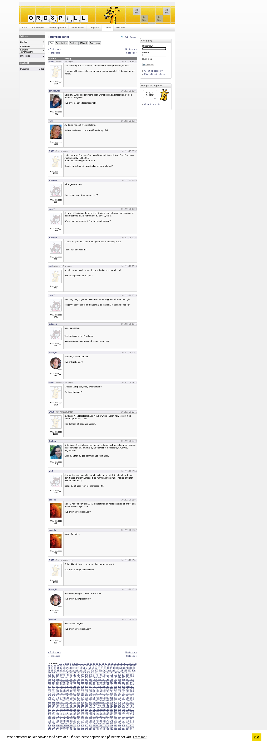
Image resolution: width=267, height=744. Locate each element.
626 (78, 728)
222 (57, 684)
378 (94, 700)
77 (96, 668)
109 (113, 670)
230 (90, 684)
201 (57, 682)
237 (119, 684)
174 (119, 677)
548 (103, 719)
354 (82, 698)
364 (123, 698)
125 (90, 672)
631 (99, 728)
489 (119, 712)
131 (115, 672)
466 (111, 709)
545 (90, 719)
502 (86, 714)
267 (70, 689)
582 (70, 723)
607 (86, 725)
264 (57, 689)
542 (78, 719)
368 (53, 700)
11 (79, 663)
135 (132, 672)
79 (102, 668)
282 (132, 689)
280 (123, 689)
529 (111, 716)
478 (74, 712)
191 (103, 679)
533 (128, 716)
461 (90, 709)
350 (66, 698)
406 (123, 702)
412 (62, 705)
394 (74, 702)
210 (94, 682)
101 (80, 670)
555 (132, 719)
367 (49, 700)
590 (103, 723)
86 (122, 668)
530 (115, 716)
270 (82, 689)
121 (74, 672)
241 (49, 686)
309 (70, 693)
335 (90, 695)
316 (99, 693)
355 (86, 698)
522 (82, 716)
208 (86, 682)
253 (99, 686)
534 (132, 716)
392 (66, 702)
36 (63, 666)
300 (119, 691)
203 (66, 682)
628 (86, 728)
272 (90, 689)
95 (61, 670)
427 (123, 705)
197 (128, 679)
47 (96, 666)
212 (103, 682)
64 (58, 668)
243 (57, 686)
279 (119, 689)
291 (82, 691)
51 (108, 666)
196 (123, 679)
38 (69, 666)
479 (78, 712)
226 (74, 684)
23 (115, 663)
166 (86, 677)
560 (66, 721)
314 (90, 693)
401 (103, 702)
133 (123, 672)
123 (82, 672)
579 (57, 723)
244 (62, 686)
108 (109, 670)
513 (132, 714)
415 (74, 705)
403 (111, 702)
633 (107, 728)
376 (86, 700)
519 (70, 716)
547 (99, 719)
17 (97, 663)
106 (100, 670)
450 (132, 707)
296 (103, 691)
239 (128, 684)
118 (62, 672)
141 (70, 675)
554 (128, 719)
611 (103, 725)
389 (53, 702)
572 (115, 721)
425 (115, 705)
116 (53, 672)
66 (63, 668)
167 (90, 677)
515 (53, 716)
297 (107, 691)
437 (78, 707)
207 (82, 682)
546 (94, 719)
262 (49, 689)
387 (132, 700)
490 (123, 712)
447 (119, 707)
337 (99, 695)
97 (66, 670)
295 (99, 691)
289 (74, 691)
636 (119, 728)
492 (132, 712)
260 (128, 686)
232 (99, 684)
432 (57, 707)
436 (74, 707)
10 (76, 663)
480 (82, 712)
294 (94, 691)
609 (94, 725)
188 (90, 679)
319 (111, 693)
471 (132, 709)
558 (57, 721)
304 (49, 693)
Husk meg (147, 59)
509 (115, 714)
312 (82, 693)
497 (66, 714)
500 (78, 714)
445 (111, 707)
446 (115, 707)
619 (49, 728)
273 (94, 689)
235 (111, 684)
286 (62, 691)
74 (87, 668)
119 (66, 672)
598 (49, 725)
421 (99, 705)
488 (115, 712)
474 (57, 712)
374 (78, 700)
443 (103, 707)
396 (82, 702)
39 (72, 666)
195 (119, 679)
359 (103, 698)
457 (74, 709)
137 (53, 675)
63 (55, 668)
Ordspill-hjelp (61, 43)
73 (84, 668)
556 (49, 721)
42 (81, 666)
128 (103, 672)
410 (53, 705)
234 (107, 684)
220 (49, 684)
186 (82, 679)
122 (78, 672)
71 (78, 668)
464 (103, 709)
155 (128, 675)
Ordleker (73, 43)
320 (115, 693)
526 (99, 716)
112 (125, 670)
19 (103, 663)
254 (103, 686)
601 (62, 725)
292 (86, 691)
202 (62, 682)
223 (62, 684)
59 (131, 666)
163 (74, 677)
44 (87, 666)
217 (123, 682)
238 (123, 684)
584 (78, 723)
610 (99, 725)
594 (119, 723)
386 (128, 700)
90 (134, 668)
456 (70, 709)
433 (62, 707)
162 (70, 677)
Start (24, 27)
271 (86, 689)
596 (128, 723)
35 (61, 666)
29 (132, 663)
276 (107, 689)
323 (128, 693)
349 (62, 698)
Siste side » (131, 53)
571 (111, 721)
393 (70, 702)
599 (53, 725)
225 (70, 684)
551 (115, 719)
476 (66, 712)
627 (82, 728)
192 (107, 679)
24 (117, 663)
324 (132, 693)
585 (82, 723)
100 (76, 670)
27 (126, 663)
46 (93, 666)
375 (82, 700)
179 (53, 679)
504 (94, 714)
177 (132, 677)
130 (111, 672)
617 (128, 725)
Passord (146, 52)
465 (107, 709)
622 (62, 728)
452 (53, 709)
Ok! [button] (256, 737)
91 (49, 670)
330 (70, 695)
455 (66, 709)
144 (82, 675)
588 (94, 723)
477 (70, 712)
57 (125, 666)
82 (111, 668)
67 (66, 668)
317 (103, 693)
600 (57, 725)
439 (86, 707)
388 (49, 702)
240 (132, 684)
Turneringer (95, 43)
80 (105, 668)
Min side (120, 27)
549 (107, 719)
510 (119, 714)
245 (66, 686)
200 (53, 682)
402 (107, 702)
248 (78, 686)
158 (53, 677)
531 (119, 716)
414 (70, 705)
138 (57, 675)
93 (55, 670)
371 (66, 700)
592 (111, 723)
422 (103, 705)
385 (123, 700)
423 (107, 705)
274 (99, 689)
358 (99, 698)
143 (78, 675)
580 (62, 723)
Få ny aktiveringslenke (154, 74)
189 (94, 679)
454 (62, 709)
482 (90, 712)
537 (57, 719)
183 (70, 679)
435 (70, 707)
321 (119, 693)
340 (111, 695)
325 (49, 695)
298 (111, 691)
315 (94, 693)
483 (94, 712)
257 (115, 686)
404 (115, 702)
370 (62, 700)
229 (86, 684)
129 (107, 672)
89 (131, 668)
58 (128, 666)
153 (119, 675)
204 (70, 682)
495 (57, 714)
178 (49, 679)
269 (78, 689)
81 (108, 668)
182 (66, 679)
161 (66, 677)
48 (99, 666)
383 (115, 700)
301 (123, 691)
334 (86, 695)
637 (123, 728)
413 (66, 705)
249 (82, 686)
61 (49, 668)
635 (115, 728)
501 (82, 714)
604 (74, 725)
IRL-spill (83, 43)
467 (115, 709)
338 (103, 695)
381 (107, 700)
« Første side (54, 53)
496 (62, 714)
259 (123, 686)
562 (74, 721)
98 (69, 670)
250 (86, 686)
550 (111, 719)
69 (72, 668)
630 (94, 728)
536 (53, 719)
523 (86, 716)
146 (90, 675)
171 (107, 677)
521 (78, 716)
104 (92, 670)
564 (82, 721)
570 (107, 721)
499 (74, 714)
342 (119, 695)
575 (128, 721)
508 (111, 714)
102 (84, 670)
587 (90, 723)
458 (78, 709)
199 (49, 682)
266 (66, 689)
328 (62, 695)
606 (82, 725)
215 (115, 682)
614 (115, 725)
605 (78, 725)
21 (109, 663)
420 (94, 705)
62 (52, 668)
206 (78, 682)
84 (117, 668)
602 (66, 725)
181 (62, 679)
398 (90, 702)
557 (53, 721)
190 (99, 679)
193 (111, 679)
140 (66, 675)
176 (128, 677)
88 (128, 668)
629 (90, 728)
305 (53, 693)
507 (107, 714)
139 (62, 675)
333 (82, 695)
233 (103, 684)
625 (74, 728)
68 (69, 668)
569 (103, 721)
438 (82, 707)
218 (128, 682)
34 (58, 666)
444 (107, 707)
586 (86, 723)
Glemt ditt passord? (153, 71)
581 (66, 723)
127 (99, 672)
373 (74, 700)
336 (94, 695)
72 (81, 668)
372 (70, 700)
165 (82, 677)
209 (90, 682)
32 (52, 666)
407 (128, 702)
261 (132, 686)
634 (111, 728)
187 (86, 679)
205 (74, 682)
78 (99, 668)
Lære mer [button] (139, 737)
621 (57, 728)
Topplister (94, 27)
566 (90, 721)
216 (119, 682)
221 (53, 684)
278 (115, 689)
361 (111, 698)
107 (104, 670)
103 (88, 670)
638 (128, 728)
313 (86, 693)
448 (123, 707)
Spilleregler (38, 27)
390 (57, 702)
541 (74, 719)
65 (61, 668)
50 (105, 666)
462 (94, 709)
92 (52, 670)
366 (132, 698)
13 (85, 663)
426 (119, 705)
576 (132, 721)
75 (90, 668)
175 (123, 677)
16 (94, 663)
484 (99, 712)
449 (128, 707)
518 (66, 716)
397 (86, 702)
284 (53, 691)
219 (132, 682)
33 (55, 666)
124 (86, 672)
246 (70, 686)
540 (70, 719)
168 (94, 677)
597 (132, 723)
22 (112, 663)
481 (86, 712)
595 (123, 723)
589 (99, 723)
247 (74, 686)
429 (132, 705)
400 (99, 702)
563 (78, 721)
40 (75, 666)
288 (70, 691)
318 (107, 693)
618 (132, 725)
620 (53, 728)
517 (62, 716)
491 (128, 712)
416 (78, 705)
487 (111, 712)
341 (115, 695)
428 (128, 705)
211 (99, 682)
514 (49, 716)
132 (119, 672)
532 (123, 716)
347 (53, 698)
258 (119, 686)
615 (119, 725)
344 (128, 695)
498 (70, 714)
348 (57, 698)
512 (128, 714)
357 (94, 698)
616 (123, 725)
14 (88, 663)
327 (57, 695)
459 (82, 709)
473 (53, 712)
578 (53, 723)
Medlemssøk (78, 27)
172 (111, 677)
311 (78, 693)
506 (103, 714)
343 (123, 695)
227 (78, 684)
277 (111, 689)
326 (53, 695)
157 (49, 677)
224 (66, 684)
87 (125, 668)
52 (111, 666)
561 (70, 721)
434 (66, 707)
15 (91, 663)
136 (49, 675)
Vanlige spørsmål (57, 27)
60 (134, 666)
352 (74, 698)
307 (62, 693)
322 (123, 693)
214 (111, 682)
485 (103, 712)
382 (111, 700)
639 (132, 728)
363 (119, 698)
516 (57, 716)
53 (113, 666)
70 (75, 668)
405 (119, 702)
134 (128, 672)
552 (119, 719)
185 (78, 679)
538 (62, 719)
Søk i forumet (131, 37)
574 (123, 721)
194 (115, 679)
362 (115, 698)
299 (115, 691)
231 (94, 684)
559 (62, 721)
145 (86, 675)
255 (107, 686)
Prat (51, 43)
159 (57, 677)
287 (66, 691)
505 (99, 714)
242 (53, 686)
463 (99, 709)
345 (132, 695)
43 (84, 666)
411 (57, 705)
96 (63, 670)
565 (86, 721)
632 (103, 728)
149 (103, 675)
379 (99, 700)
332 (78, 695)
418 (86, 705)
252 (94, 686)
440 (90, 707)
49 (102, 666)
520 (74, 716)
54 (117, 666)
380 (103, 700)
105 (96, 670)
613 (111, 725)
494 (53, 714)
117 (57, 672)
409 (49, 705)
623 (66, 728)
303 (132, 691)
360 (107, 698)
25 (120, 663)
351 (70, 698)
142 (74, 675)
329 (66, 695)
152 (115, 675)
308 (66, 693)
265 (62, 689)
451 (49, 709)
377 (90, 700)
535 (49, 719)
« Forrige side (54, 49)
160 (62, 677)
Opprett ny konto (152, 104)
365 (128, 698)
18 (100, 663)
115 (49, 672)
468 (119, 709)
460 (86, 709)
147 (94, 675)
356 (90, 698)
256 (111, 686)
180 (57, 679)
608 (90, 725)
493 (49, 714)
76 (93, 668)
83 (113, 668)
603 (70, 725)
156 (132, 675)
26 (123, 663)
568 (99, 721)
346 (49, 698)
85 (119, 668)
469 (123, 709)
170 (103, 677)
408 (132, 702)
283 (49, 691)
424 (111, 705)
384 (119, 700)
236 (115, 684)
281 (128, 689)
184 (74, 679)
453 (57, 709)
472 (49, 712)
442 (99, 707)
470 (128, 709)
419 (90, 705)
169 (99, 677)
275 (103, 689)
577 (49, 723)
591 (107, 723)
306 (57, 693)
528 (107, 716)
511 (123, 714)
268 (74, 689)
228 (82, 684)
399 (94, 702)
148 (99, 675)
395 (78, 702)
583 (74, 723)
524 (90, 716)
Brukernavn (147, 46)
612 (107, 725)
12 (82, 663)
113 (129, 670)
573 (119, 721)
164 (78, 677)
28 (129, 663)
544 (86, 719)
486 (107, 712)
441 (94, 707)
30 (135, 663)
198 (132, 679)
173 (115, 677)
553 (123, 719)
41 (78, 666)
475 (62, 712)
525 (94, 716)
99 (72, 670)
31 (49, 666)
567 (94, 721)
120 (70, 672)
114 (133, 670)
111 (121, 670)
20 (106, 663)
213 (107, 682)
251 (90, 686)
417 (82, 705)
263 (53, 689)
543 (82, 719)
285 (57, 691)
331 (74, 695)
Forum (108, 27)
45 (90, 666)
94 (58, 670)
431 (53, 707)
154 (123, 675)
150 (107, 675)
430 (49, 707)
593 (115, 723)
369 (57, 700)
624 (70, 728)
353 (78, 698)
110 (117, 670)
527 (103, 716)
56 (122, 666)
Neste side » (131, 49)
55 (119, 666)
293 (90, 691)
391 (62, 702)
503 (90, 714)
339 (107, 695)
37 (66, 666)
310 (74, 693)
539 (66, 719)
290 (78, 691)
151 (111, 675)
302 (128, 691)
